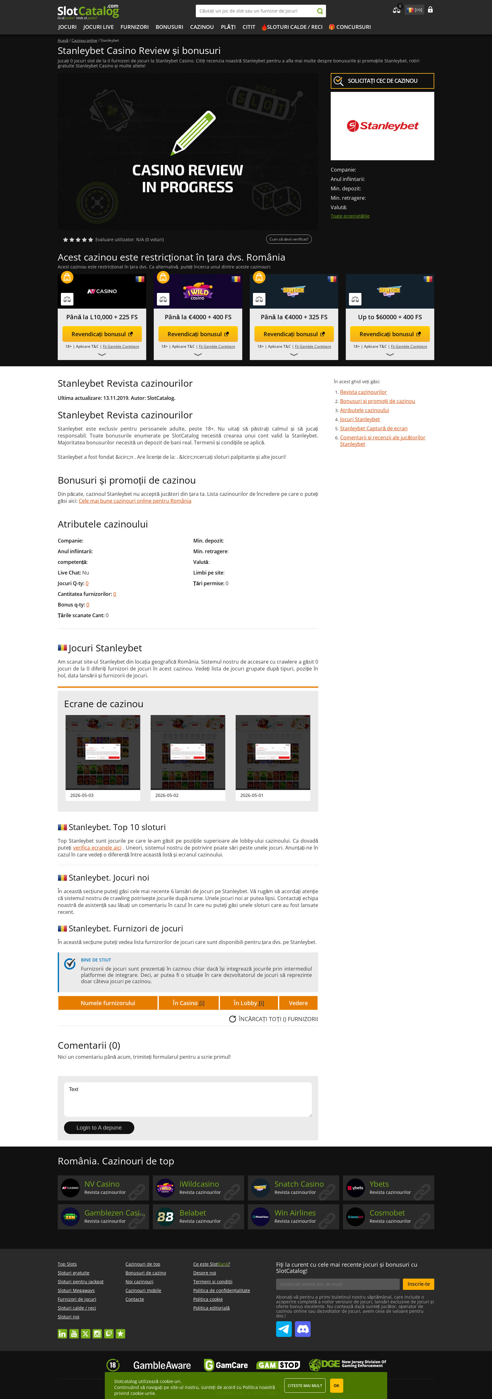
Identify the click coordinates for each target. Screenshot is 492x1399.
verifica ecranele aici (97, 847)
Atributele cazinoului (364, 410)
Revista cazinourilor (363, 392)
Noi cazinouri (139, 1282)
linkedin (62, 1331)
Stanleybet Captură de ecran (374, 428)
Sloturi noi (68, 1317)
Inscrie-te (419, 1283)
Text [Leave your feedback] (188, 1099)
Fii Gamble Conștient (121, 346)
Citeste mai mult (305, 1385)
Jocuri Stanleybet (360, 419)
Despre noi (204, 1273)
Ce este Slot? (211, 1264)
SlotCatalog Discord (303, 1326)
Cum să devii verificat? (289, 239)
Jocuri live (98, 26)
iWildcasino (199, 1184)
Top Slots (67, 1264)
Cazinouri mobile (143, 1290)
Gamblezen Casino (115, 1212)
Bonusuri (169, 26)
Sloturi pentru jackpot (81, 1282)
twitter (85, 1331)
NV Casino (102, 1184)
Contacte (135, 1299)
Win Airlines (295, 1212)
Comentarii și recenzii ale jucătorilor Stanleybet (382, 441)
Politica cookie (208, 1299)
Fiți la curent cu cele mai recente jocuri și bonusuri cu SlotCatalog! (346, 1267)
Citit (249, 26)
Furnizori (134, 26)
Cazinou (202, 26)
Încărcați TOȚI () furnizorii (278, 1019)
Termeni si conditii (213, 1282)
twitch (109, 1331)
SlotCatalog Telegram (284, 1326)
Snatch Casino (299, 1184)
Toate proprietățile (350, 216)
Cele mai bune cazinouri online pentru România (135, 500)
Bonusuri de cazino (146, 1273)
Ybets (379, 1184)
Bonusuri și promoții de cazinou (377, 401)
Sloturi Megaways (76, 1290)
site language (409, 9)
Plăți (228, 26)
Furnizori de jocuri (77, 1299)
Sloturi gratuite (73, 1273)
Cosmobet (387, 1212)
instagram (97, 1331)
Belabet (192, 1212)
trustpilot (120, 1331)
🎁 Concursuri (350, 26)
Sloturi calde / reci (295, 26)
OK (337, 1386)
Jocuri (67, 26)
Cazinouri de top (143, 1264)
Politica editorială (211, 1308)
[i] (201, 1003)
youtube (74, 1331)
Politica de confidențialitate (221, 1290)
